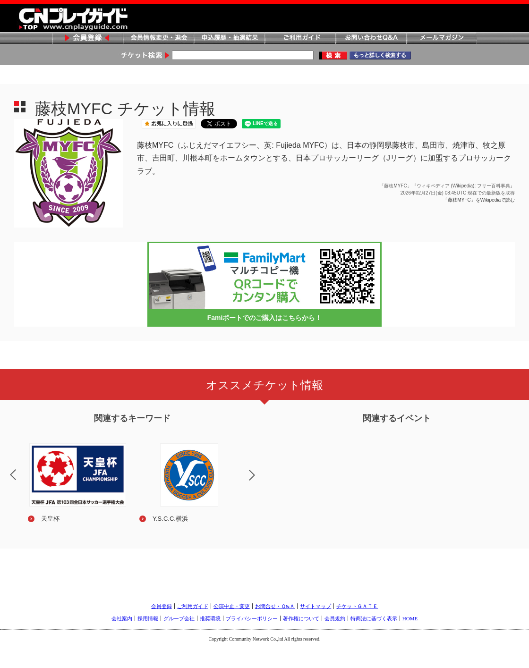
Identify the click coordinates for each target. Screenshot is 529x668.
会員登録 (87, 38)
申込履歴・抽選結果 (229, 38)
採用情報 (147, 618)
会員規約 (334, 618)
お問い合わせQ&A (370, 38)
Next (259, 481)
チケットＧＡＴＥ (357, 606)
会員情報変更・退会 (158, 38)
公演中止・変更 (231, 606)
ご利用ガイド (299, 38)
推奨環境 (210, 618)
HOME (410, 618)
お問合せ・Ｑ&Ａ (275, 606)
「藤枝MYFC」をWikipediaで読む (479, 200)
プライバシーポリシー (252, 618)
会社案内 (121, 618)
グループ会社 (179, 618)
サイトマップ (315, 606)
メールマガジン (441, 38)
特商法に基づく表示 (373, 618)
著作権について (301, 618)
